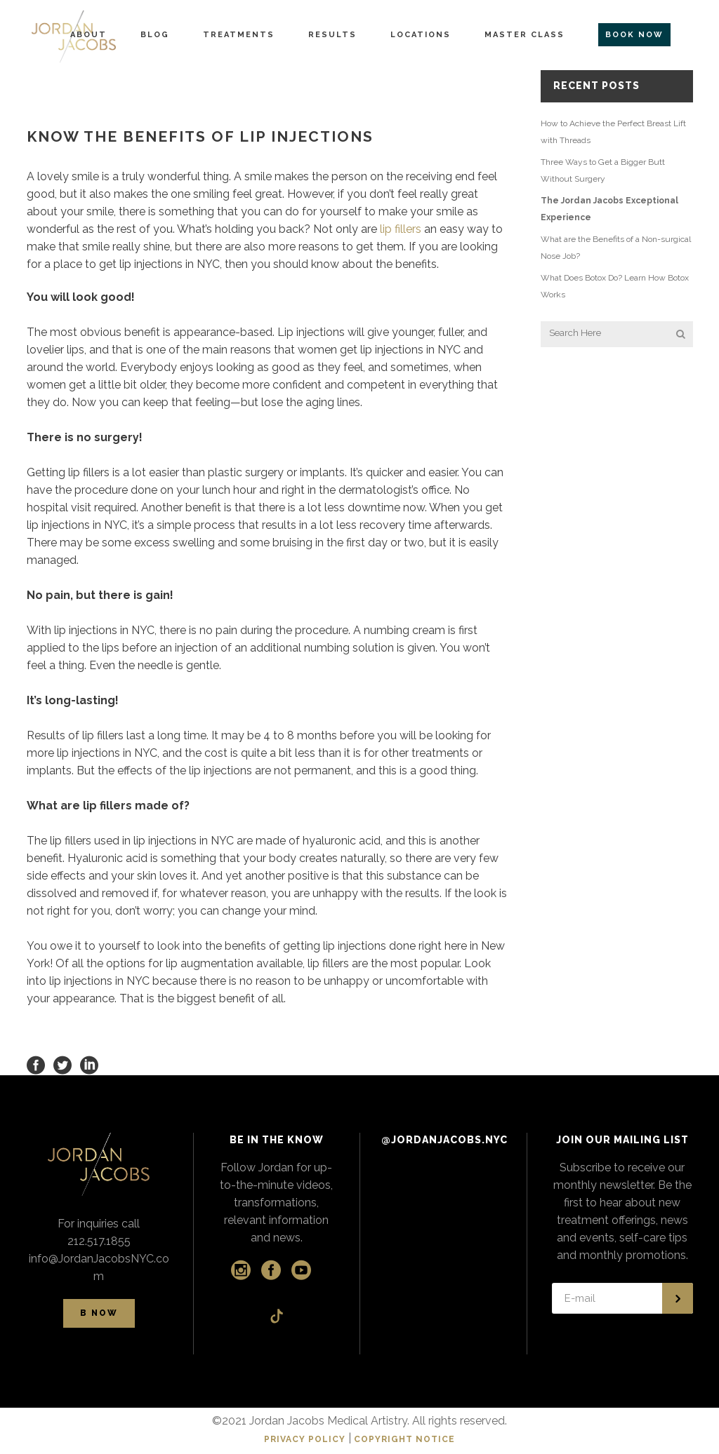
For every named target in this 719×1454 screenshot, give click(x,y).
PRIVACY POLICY (304, 1439)
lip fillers (400, 229)
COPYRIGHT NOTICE (404, 1439)
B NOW (99, 1313)
